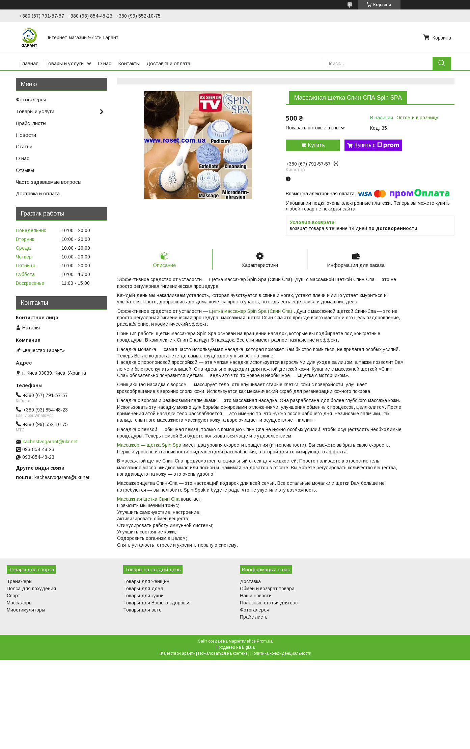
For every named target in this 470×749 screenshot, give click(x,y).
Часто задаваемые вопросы (48, 182)
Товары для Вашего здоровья (157, 602)
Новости (26, 135)
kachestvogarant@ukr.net (50, 441)
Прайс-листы (31, 123)
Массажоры (19, 602)
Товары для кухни (143, 595)
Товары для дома (143, 588)
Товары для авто (142, 610)
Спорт (13, 595)
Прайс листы (254, 617)
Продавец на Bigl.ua (235, 647)
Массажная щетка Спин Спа (148, 499)
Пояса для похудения (31, 588)
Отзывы (25, 170)
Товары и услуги (64, 63)
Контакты (129, 63)
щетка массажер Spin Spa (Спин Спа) (251, 311)
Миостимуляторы (26, 610)
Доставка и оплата (168, 63)
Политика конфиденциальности (280, 653)
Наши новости (256, 595)
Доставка (250, 581)
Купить (316, 145)
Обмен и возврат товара (267, 588)
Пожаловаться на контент (222, 653)
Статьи (24, 146)
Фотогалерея (31, 99)
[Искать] (442, 63)
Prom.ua (265, 641)
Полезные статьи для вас (269, 602)
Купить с (376, 145)
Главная (28, 63)
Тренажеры (19, 581)
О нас (104, 63)
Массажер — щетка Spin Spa (149, 445)
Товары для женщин (146, 581)
